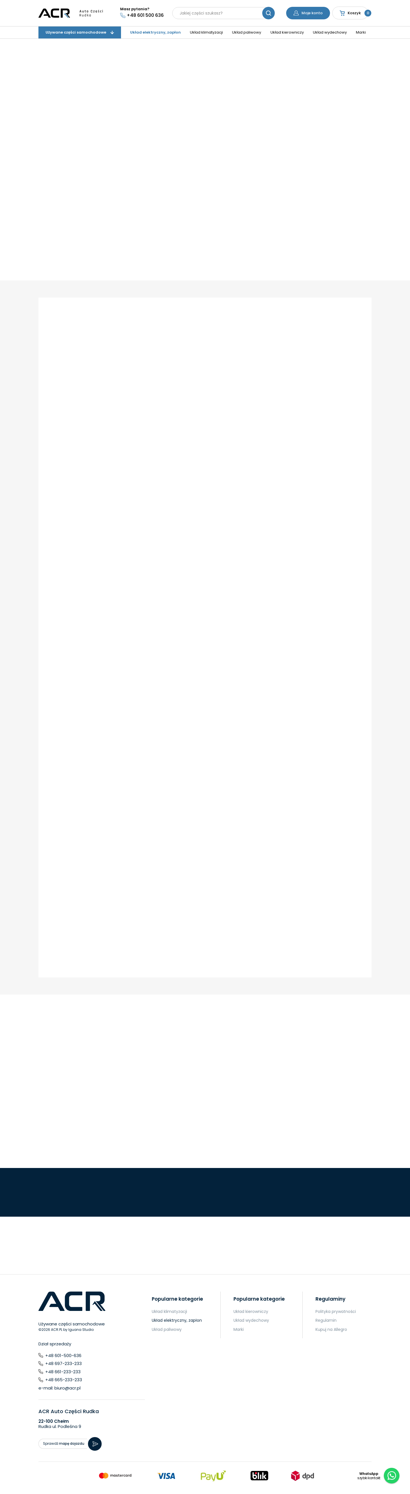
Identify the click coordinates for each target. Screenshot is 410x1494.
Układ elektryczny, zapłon (155, 32)
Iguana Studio (81, 1329)
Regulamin (326, 1320)
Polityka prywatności (335, 1311)
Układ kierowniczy (287, 32)
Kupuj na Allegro (331, 1329)
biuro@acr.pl (67, 1388)
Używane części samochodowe (80, 32)
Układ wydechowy (330, 32)
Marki (361, 32)
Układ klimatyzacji (206, 32)
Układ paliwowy (246, 32)
